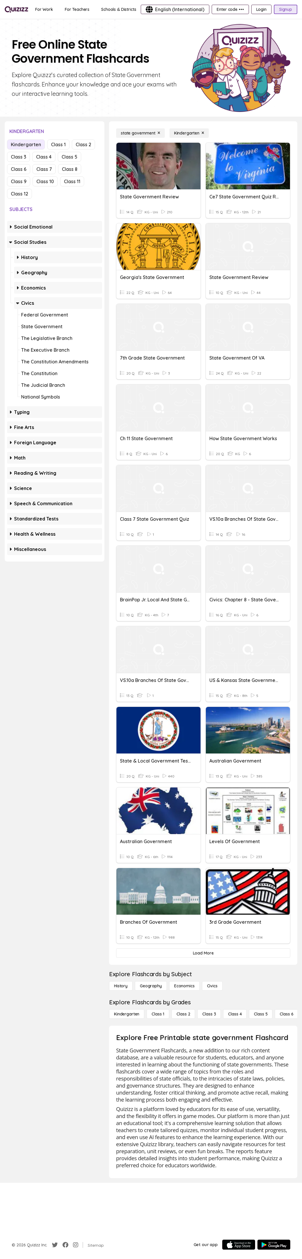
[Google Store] (273, 1245)
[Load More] (203, 953)
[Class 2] (183, 1014)
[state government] (140, 133)
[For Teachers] (77, 9)
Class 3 (18, 157)
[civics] (212, 986)
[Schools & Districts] (118, 9)
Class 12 (19, 194)
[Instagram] (75, 1245)
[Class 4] (235, 1014)
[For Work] (44, 9)
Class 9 (18, 181)
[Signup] (285, 9)
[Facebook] (65, 1245)
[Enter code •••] (230, 9)
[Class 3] (209, 1014)
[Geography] (151, 986)
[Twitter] (55, 1245)
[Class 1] (158, 1014)
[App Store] (238, 1245)
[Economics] (184, 986)
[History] (121, 986)
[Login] (261, 9)
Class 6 (18, 169)
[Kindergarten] (189, 133)
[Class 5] (260, 1014)
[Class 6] (286, 1014)
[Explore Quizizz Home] (16, 9)
